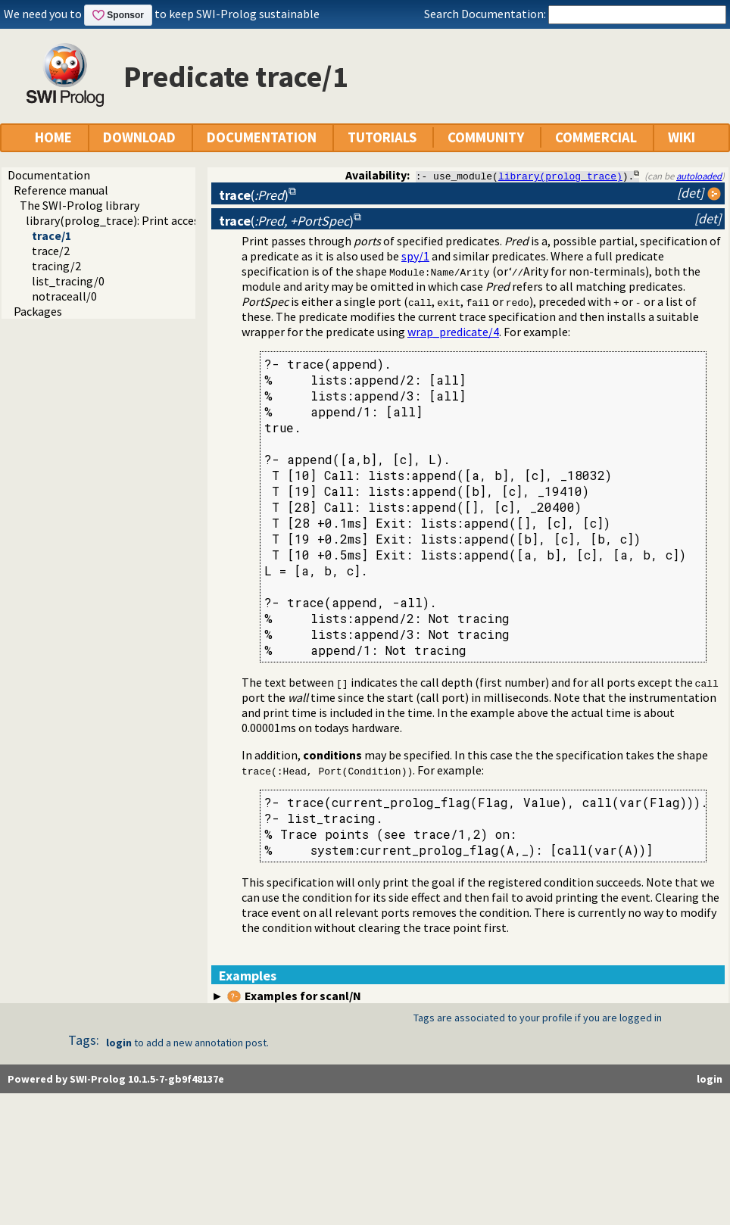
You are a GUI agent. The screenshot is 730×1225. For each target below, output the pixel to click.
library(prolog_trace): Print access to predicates (151, 220)
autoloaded (699, 176)
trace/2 (51, 250)
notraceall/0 (64, 296)
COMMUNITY (486, 137)
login (119, 1042)
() (254, 195)
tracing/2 (56, 265)
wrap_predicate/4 (453, 331)
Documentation (49, 174)
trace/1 (51, 235)
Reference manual (61, 190)
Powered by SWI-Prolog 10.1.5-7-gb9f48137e (116, 1079)
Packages (38, 311)
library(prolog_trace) (560, 175)
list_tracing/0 (68, 280)
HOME (53, 137)
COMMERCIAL (596, 137)
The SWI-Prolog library (79, 205)
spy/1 (415, 255)
